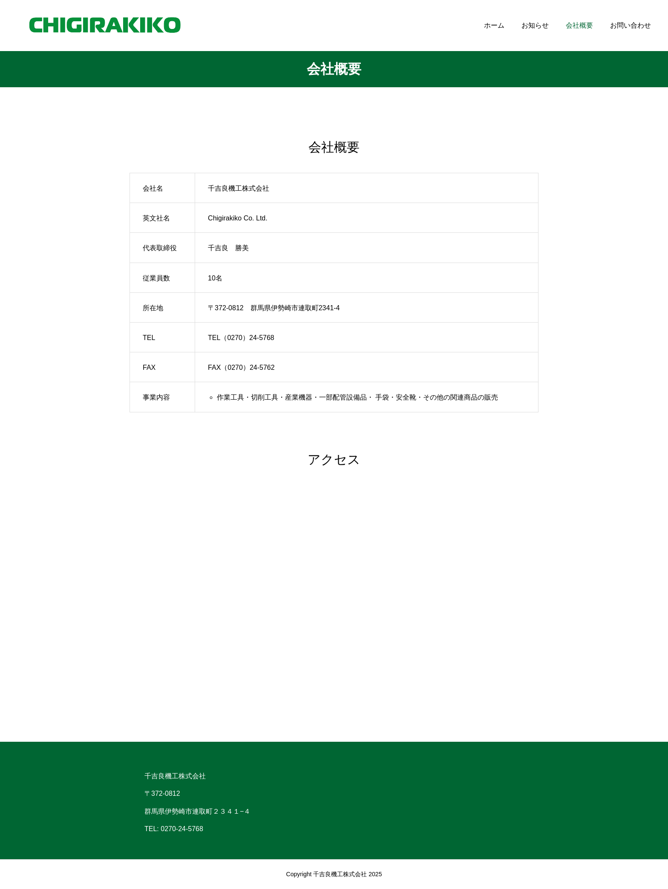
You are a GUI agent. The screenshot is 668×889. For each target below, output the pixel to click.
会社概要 (579, 25)
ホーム (494, 25)
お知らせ (535, 25)
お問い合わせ (630, 25)
